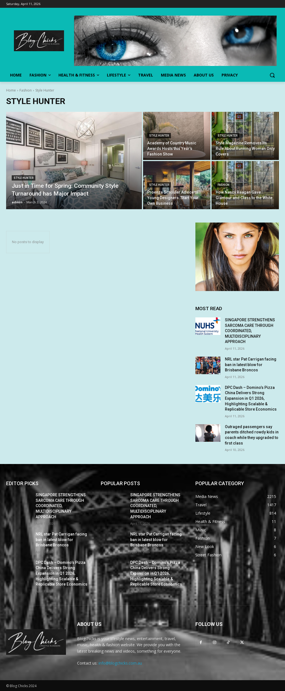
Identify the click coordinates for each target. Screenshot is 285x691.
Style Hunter (23, 177)
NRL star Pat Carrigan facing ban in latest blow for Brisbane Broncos (250, 364)
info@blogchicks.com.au (120, 663)
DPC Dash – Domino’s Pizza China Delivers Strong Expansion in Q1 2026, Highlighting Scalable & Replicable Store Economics (251, 398)
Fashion (25, 90)
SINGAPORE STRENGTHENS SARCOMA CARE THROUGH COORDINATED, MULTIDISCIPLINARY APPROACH (250, 331)
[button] (272, 75)
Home (11, 90)
